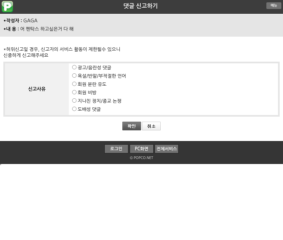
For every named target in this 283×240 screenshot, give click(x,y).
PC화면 (141, 149)
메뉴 (274, 5)
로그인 (116, 149)
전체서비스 (167, 149)
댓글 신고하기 (140, 6)
